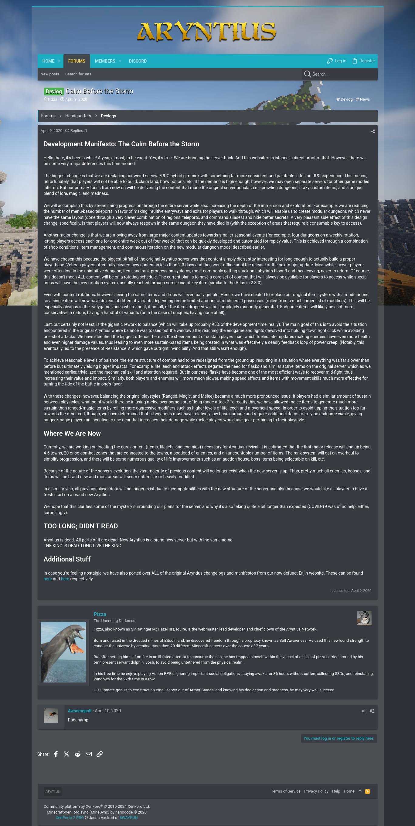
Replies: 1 (76, 130)
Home (349, 791)
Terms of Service (286, 791)
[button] (59, 61)
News (365, 99)
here (48, 578)
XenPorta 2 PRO (70, 817)
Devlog (347, 99)
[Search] (340, 74)
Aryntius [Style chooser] (53, 791)
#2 (372, 711)
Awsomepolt (80, 710)
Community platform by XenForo (97, 806)
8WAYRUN (129, 817)
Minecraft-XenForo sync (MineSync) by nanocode (97, 812)
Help (336, 791)
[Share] (373, 131)
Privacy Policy (316, 791)
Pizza (100, 614)
